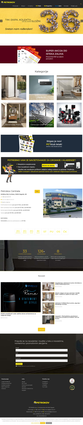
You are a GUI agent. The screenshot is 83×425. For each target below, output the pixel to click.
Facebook (45, 383)
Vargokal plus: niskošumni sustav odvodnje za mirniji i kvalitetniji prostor (68, 283)
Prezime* (30, 358)
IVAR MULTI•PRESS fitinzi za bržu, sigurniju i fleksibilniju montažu (67, 303)
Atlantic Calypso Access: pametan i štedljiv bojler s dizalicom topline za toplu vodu (67, 293)
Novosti (24, 386)
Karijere (24, 390)
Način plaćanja (5, 386)
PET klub (24, 383)
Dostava (3, 388)
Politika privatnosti (6, 383)
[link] (41, 54)
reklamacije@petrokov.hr (50, 411)
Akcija (23, 381)
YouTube (44, 386)
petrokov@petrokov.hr (8, 199)
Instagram (45, 381)
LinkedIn (44, 385)
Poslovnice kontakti (27, 385)
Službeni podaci (5, 385)
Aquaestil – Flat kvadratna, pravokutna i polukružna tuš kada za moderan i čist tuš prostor (67, 317)
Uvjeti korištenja (5, 381)
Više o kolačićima (35, 423)
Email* (29, 347)
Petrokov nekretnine (27, 388)
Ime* (29, 353)
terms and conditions (41, 366)
